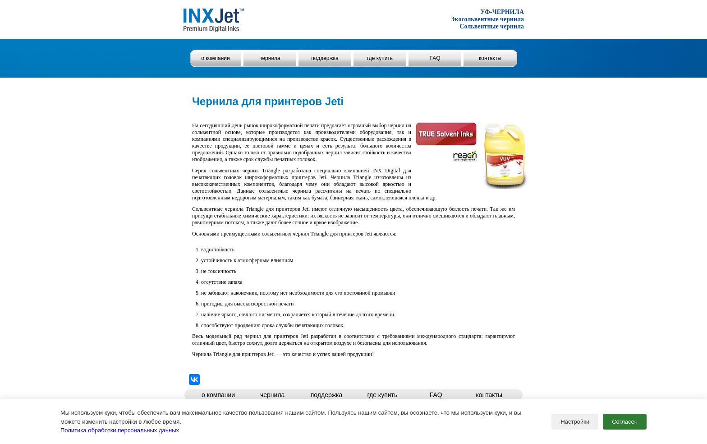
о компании (215, 58)
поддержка (324, 58)
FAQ (434, 58)
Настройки (574, 421)
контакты (490, 58)
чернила (269, 58)
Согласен (625, 421)
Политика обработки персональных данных (119, 430)
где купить (380, 58)
